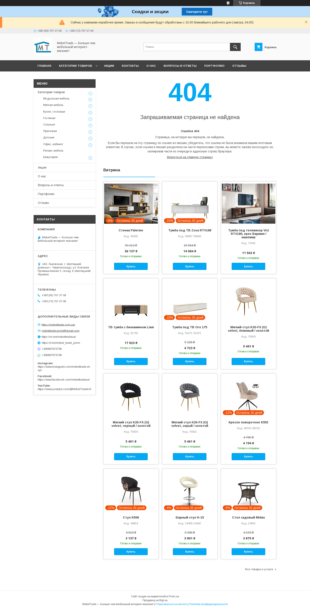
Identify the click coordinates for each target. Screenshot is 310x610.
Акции (109, 65)
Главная (44, 65)
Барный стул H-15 (190, 517)
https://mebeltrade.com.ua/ (58, 324)
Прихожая (50, 131)
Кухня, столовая (54, 111)
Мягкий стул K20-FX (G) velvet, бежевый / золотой (248, 328)
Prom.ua (174, 596)
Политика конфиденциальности (208, 604)
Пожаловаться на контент (171, 604)
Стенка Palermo (131, 230)
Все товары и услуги (259, 569)
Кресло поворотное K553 (248, 422)
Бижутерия (50, 157)
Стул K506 (131, 517)
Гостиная (49, 118)
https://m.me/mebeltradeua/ (59, 336)
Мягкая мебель (53, 105)
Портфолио (214, 65)
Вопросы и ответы (180, 65)
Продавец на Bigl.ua (155, 600)
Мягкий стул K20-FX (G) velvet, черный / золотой (131, 424)
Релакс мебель (53, 150)
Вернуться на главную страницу (190, 157)
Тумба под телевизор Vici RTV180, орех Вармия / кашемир (248, 234)
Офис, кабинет (53, 144)
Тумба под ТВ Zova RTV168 (189, 230)
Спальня (49, 124)
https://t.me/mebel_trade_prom (61, 342)
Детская (48, 137)
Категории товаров (75, 65)
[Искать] (235, 47)
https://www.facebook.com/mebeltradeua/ (64, 379)
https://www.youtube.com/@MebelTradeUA (64, 389)
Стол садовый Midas (248, 517)
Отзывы (239, 65)
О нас (151, 65)
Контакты (130, 65)
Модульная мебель (56, 98)
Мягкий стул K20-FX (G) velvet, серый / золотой (189, 424)
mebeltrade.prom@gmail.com (60, 330)
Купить (130, 266)
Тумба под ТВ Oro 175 (189, 327)
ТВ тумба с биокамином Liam (131, 327)
